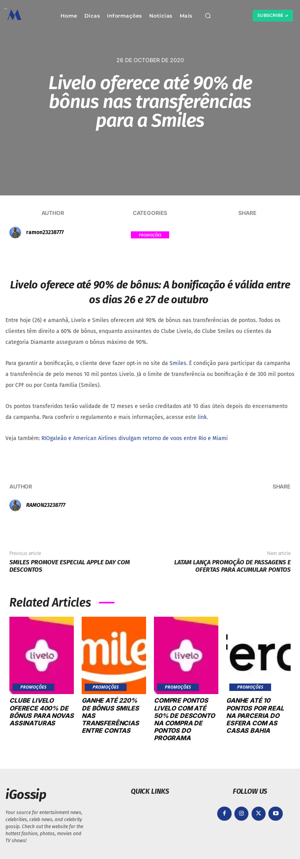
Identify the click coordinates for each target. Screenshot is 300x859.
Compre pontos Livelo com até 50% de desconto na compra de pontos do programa (184, 719)
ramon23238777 (45, 232)
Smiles (178, 363)
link (202, 417)
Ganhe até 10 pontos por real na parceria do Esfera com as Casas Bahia (255, 715)
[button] (208, 16)
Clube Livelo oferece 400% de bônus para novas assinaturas (41, 711)
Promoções (150, 234)
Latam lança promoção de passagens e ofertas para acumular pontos (232, 565)
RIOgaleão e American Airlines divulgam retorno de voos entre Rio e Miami (134, 438)
